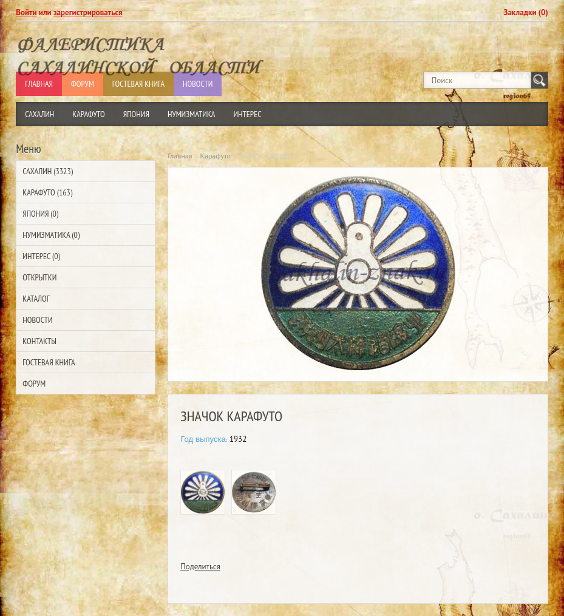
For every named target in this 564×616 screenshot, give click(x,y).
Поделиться (200, 566)
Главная (180, 155)
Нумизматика (192, 114)
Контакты (39, 341)
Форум (34, 383)
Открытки (39, 277)
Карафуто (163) (47, 192)
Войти (26, 12)
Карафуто (88, 114)
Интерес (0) (40, 256)
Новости (37, 319)
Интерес (247, 114)
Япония (136, 114)
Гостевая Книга (48, 362)
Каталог (35, 298)
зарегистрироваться (88, 12)
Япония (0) (40, 213)
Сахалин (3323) (47, 171)
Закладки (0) (526, 12)
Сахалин (39, 114)
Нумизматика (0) (51, 234)
